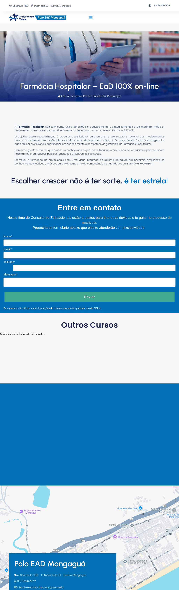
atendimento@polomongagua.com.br (39, 587)
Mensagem (10, 274)
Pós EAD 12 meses (71, 96)
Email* (7, 249)
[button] (91, 17)
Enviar (89, 297)
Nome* (7, 236)
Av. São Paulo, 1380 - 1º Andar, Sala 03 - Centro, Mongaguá (50, 575)
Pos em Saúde (92, 96)
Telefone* (9, 261)
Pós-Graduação (111, 96)
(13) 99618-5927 (25, 581)
